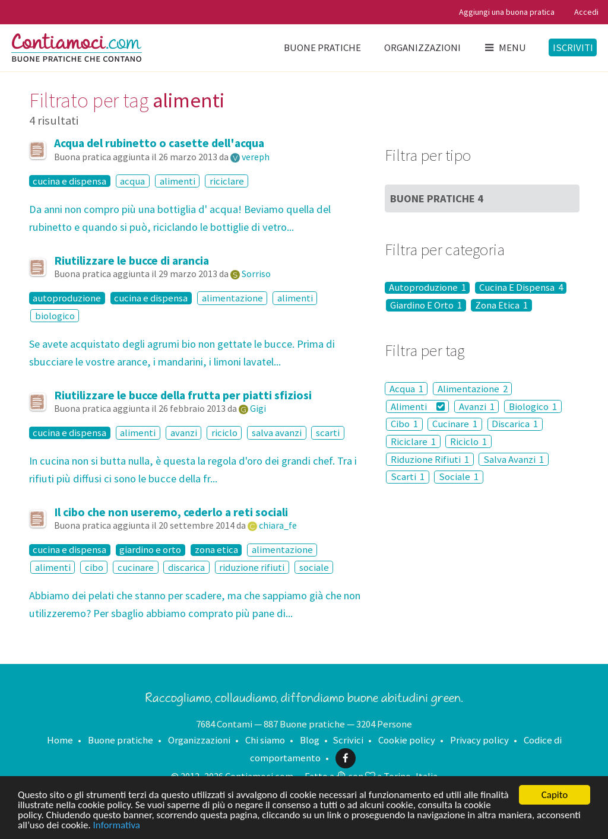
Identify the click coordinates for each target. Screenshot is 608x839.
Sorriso (256, 273)
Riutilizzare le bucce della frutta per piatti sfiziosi (183, 395)
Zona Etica (501, 305)
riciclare (227, 180)
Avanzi (477, 406)
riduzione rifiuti (251, 567)
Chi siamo (265, 739)
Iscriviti (573, 47)
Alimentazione (473, 388)
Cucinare (454, 424)
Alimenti (418, 406)
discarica (186, 567)
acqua (132, 180)
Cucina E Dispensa (521, 288)
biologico (55, 315)
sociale (314, 567)
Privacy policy (479, 739)
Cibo (404, 424)
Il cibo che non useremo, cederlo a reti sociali (171, 512)
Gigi (258, 408)
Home (60, 739)
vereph (256, 157)
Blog (309, 739)
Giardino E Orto (426, 305)
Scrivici (347, 739)
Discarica (515, 424)
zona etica (216, 550)
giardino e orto (150, 550)
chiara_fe (278, 525)
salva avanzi (277, 432)
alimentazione (232, 297)
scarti (328, 432)
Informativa (116, 825)
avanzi (183, 432)
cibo (94, 567)
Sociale (459, 477)
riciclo (224, 432)
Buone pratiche (322, 47)
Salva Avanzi (513, 459)
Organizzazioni (422, 47)
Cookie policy (406, 739)
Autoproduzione (427, 288)
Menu (504, 47)
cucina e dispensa (69, 181)
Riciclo (468, 441)
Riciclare (413, 441)
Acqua (406, 388)
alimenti (177, 180)
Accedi (586, 12)
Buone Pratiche (436, 198)
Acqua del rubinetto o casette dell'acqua (159, 143)
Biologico (533, 406)
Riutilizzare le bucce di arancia (131, 260)
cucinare (136, 567)
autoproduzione (67, 298)
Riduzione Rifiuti (430, 459)
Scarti (408, 477)
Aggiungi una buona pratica (507, 12)
